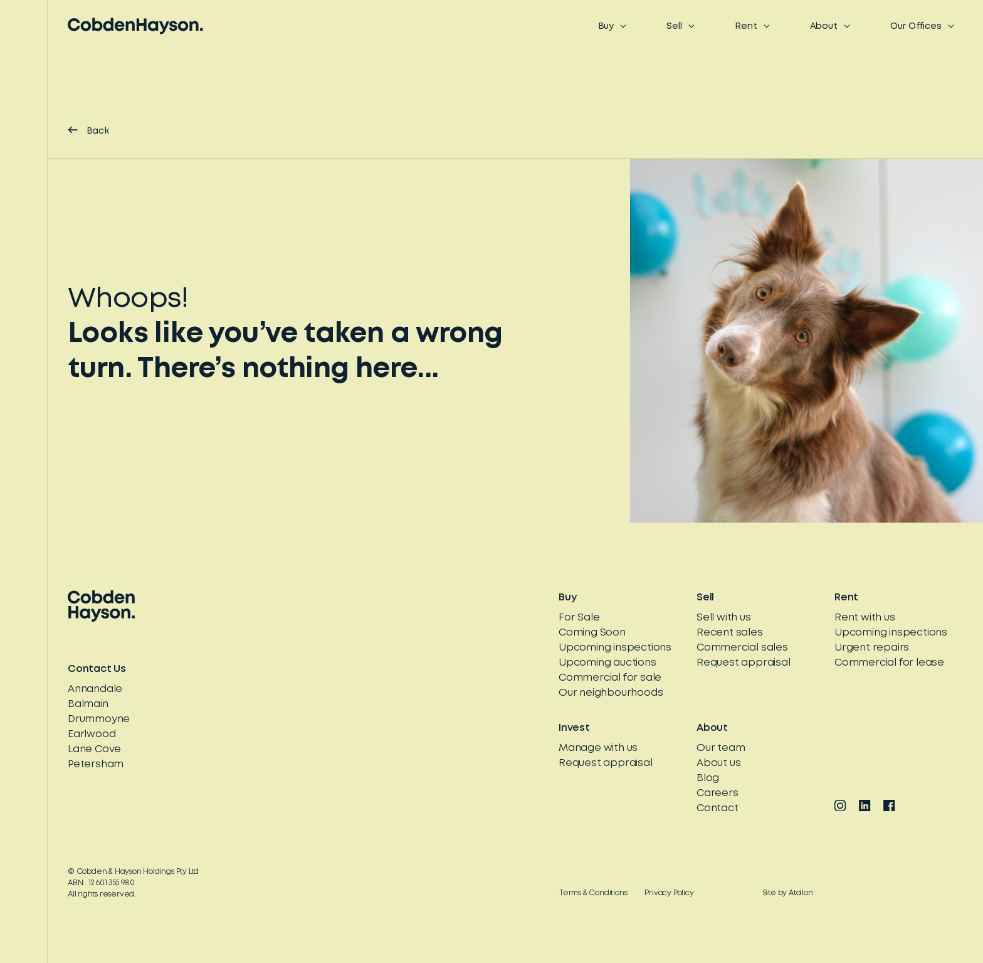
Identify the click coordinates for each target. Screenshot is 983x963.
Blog (708, 778)
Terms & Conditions (593, 893)
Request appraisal (744, 663)
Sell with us (724, 617)
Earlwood (91, 734)
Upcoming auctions (607, 663)
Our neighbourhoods (611, 693)
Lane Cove (94, 749)
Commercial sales (742, 647)
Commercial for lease (889, 663)
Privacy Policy (668, 893)
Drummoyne (99, 719)
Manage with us (598, 748)
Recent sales (730, 632)
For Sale (579, 617)
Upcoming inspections (615, 647)
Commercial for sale (610, 678)
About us (718, 763)
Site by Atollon (788, 893)
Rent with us (864, 617)
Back (88, 130)
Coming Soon (592, 632)
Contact (718, 808)
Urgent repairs (871, 647)
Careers (718, 793)
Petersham (96, 764)
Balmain (88, 704)
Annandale (95, 689)
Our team (721, 748)
